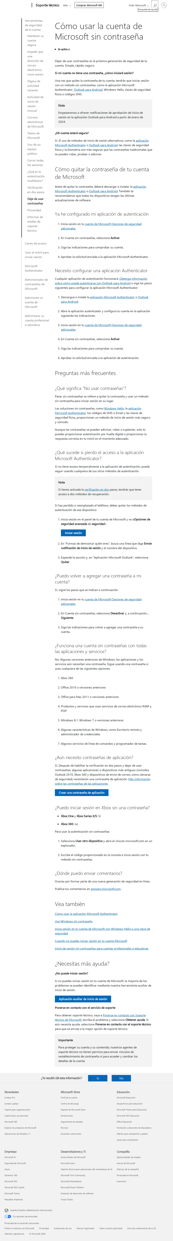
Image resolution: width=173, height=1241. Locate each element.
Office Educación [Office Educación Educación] (124, 1121)
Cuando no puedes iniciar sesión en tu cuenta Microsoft (91, 941)
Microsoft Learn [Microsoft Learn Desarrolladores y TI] (68, 1163)
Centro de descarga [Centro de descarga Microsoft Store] (70, 1103)
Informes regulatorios (14, 1233)
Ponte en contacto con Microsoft (19, 1228)
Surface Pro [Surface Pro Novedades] (10, 1097)
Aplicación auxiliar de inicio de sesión (83, 999)
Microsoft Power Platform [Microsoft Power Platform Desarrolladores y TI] (72, 1187)
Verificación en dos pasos (35, 189)
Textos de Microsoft (33, 135)
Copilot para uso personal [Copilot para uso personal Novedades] (16, 1115)
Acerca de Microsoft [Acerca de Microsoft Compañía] (126, 1163)
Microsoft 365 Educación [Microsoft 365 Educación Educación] (128, 1115)
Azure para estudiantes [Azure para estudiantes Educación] (127, 1139)
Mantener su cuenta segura (35, 40)
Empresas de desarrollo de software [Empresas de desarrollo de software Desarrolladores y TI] (77, 1193)
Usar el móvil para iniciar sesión (37, 254)
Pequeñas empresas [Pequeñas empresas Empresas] (14, 1199)
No (121, 1078)
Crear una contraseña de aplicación (82, 793)
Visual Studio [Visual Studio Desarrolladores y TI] (67, 1199)
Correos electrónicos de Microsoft (35, 121)
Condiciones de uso (63, 1228)
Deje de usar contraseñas (35, 201)
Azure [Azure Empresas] (7, 1169)
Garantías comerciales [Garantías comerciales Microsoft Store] (71, 1133)
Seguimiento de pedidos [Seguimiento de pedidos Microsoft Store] (72, 1121)
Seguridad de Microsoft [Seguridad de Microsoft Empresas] (15, 1163)
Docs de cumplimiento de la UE (141, 1228)
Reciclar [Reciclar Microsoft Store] (64, 1127)
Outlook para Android (88, 89)
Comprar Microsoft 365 (89, 5)
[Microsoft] (17, 5)
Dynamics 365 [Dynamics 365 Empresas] (11, 1175)
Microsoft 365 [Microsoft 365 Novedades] (11, 1121)
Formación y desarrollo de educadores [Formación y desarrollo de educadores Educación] (134, 1127)
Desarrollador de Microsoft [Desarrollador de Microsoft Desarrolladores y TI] (73, 1157)
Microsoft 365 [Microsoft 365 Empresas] (11, 1181)
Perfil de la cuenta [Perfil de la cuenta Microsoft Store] (69, 1097)
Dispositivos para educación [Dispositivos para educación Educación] (129, 1103)
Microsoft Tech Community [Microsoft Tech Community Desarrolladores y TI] (73, 1175)
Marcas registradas (85, 1228)
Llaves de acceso (35, 243)
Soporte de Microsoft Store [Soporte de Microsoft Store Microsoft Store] (73, 1109)
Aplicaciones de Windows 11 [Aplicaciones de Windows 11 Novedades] (18, 1133)
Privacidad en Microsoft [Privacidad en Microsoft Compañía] (127, 1175)
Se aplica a (63, 49)
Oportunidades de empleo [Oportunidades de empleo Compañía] (129, 1157)
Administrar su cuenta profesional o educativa (37, 320)
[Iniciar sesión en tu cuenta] (163, 5)
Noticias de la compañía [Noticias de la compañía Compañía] (128, 1169)
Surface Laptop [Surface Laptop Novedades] (11, 1103)
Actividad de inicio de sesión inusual (35, 103)
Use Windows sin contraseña (73, 921)
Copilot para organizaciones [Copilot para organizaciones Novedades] (17, 1109)
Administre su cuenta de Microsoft (34, 302)
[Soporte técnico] (47, 5)
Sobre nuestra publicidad (110, 1228)
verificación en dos (97, 489)
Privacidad (34, 210)
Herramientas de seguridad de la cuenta (34, 25)
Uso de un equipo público (34, 148)
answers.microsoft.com (106, 889)
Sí (98, 1078)
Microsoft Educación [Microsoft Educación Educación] (126, 1097)
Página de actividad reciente (33, 85)
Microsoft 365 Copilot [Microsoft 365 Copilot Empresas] (14, 1187)
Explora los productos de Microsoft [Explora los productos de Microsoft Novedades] (20, 1127)
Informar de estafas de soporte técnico (35, 223)
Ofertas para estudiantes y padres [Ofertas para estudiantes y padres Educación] (132, 1133)
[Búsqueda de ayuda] (154, 5)
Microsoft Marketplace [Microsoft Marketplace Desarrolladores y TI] (71, 1181)
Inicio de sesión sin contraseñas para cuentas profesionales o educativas (101, 948)
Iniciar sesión (73, 533)
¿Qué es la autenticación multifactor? (36, 176)
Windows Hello (114, 408)
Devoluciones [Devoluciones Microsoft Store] (67, 1115)
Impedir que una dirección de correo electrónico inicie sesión (35, 63)
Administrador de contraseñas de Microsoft (36, 283)
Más (65, 5)
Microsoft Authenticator (34, 268)
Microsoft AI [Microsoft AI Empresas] (10, 1157)
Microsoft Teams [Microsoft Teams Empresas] (12, 1193)
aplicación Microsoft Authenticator (112, 297)
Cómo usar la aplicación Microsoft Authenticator (86, 914)
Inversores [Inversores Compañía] (121, 1181)
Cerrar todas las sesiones (35, 162)
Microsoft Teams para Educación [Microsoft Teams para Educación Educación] (132, 1109)
